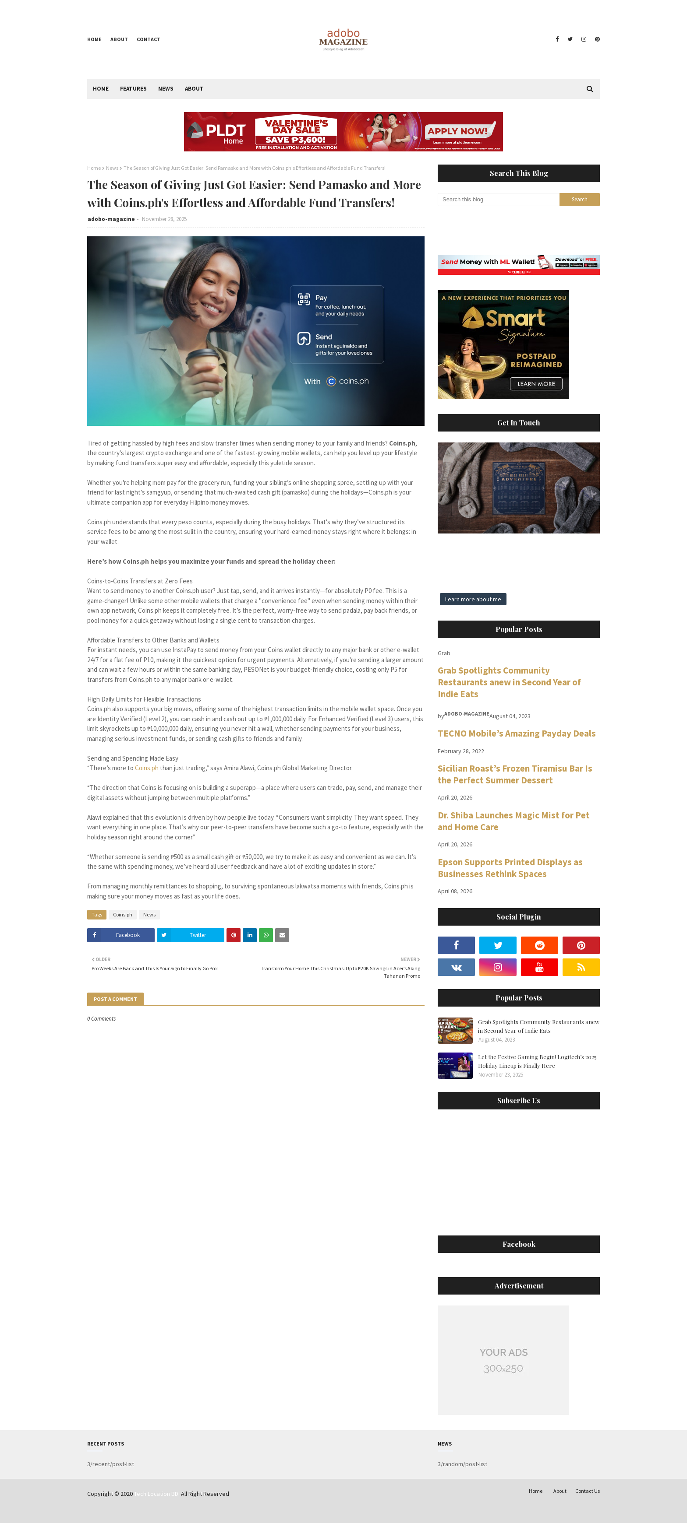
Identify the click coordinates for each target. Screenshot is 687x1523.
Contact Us (587, 1491)
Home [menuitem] (101, 88)
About (119, 39)
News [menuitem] (166, 88)
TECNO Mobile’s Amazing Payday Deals (517, 733)
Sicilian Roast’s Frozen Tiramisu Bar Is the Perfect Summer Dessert (515, 774)
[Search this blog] (499, 199)
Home (94, 39)
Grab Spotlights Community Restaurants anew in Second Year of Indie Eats (509, 682)
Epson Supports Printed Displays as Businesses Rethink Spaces (510, 868)
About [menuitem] (194, 88)
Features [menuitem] (133, 88)
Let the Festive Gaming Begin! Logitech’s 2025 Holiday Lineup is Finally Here (537, 1061)
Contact (148, 39)
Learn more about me (473, 599)
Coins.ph (147, 768)
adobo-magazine (111, 219)
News (112, 168)
